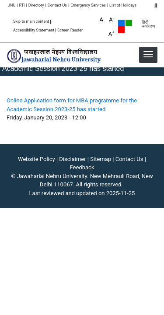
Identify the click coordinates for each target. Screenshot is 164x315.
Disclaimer (72, 159)
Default (121, 23)
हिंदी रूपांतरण (148, 24)
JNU (11, 5)
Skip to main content (31, 22)
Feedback (82, 167)
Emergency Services (88, 5)
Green (129, 23)
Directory (36, 5)
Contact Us (57, 5)
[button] (148, 54)
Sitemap (100, 159)
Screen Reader (70, 30)
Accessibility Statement (33, 30)
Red (121, 29)
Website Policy (36, 159)
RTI (21, 5)
